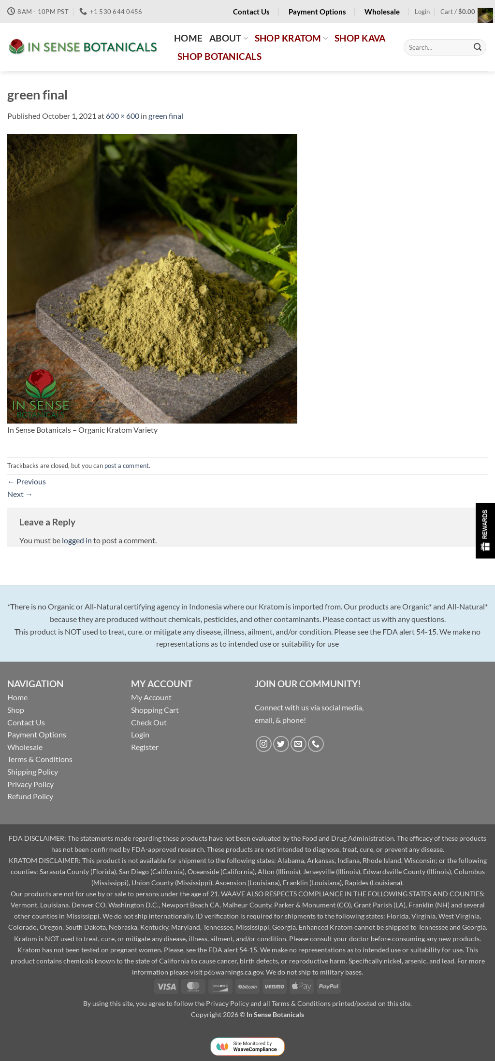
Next (20, 493)
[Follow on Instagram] (264, 744)
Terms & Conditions (40, 759)
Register (145, 746)
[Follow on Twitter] (281, 744)
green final (165, 115)
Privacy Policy (30, 784)
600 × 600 (122, 115)
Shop (15, 709)
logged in (77, 540)
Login (140, 734)
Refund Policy (30, 796)
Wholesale (25, 746)
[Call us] (316, 744)
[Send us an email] (298, 744)
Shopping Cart (155, 709)
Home (17, 697)
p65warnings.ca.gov (233, 972)
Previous (26, 481)
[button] (422, 11)
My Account (151, 697)
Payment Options (36, 734)
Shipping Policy (32, 771)
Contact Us (26, 722)
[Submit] (477, 47)
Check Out (149, 722)
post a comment (126, 465)
